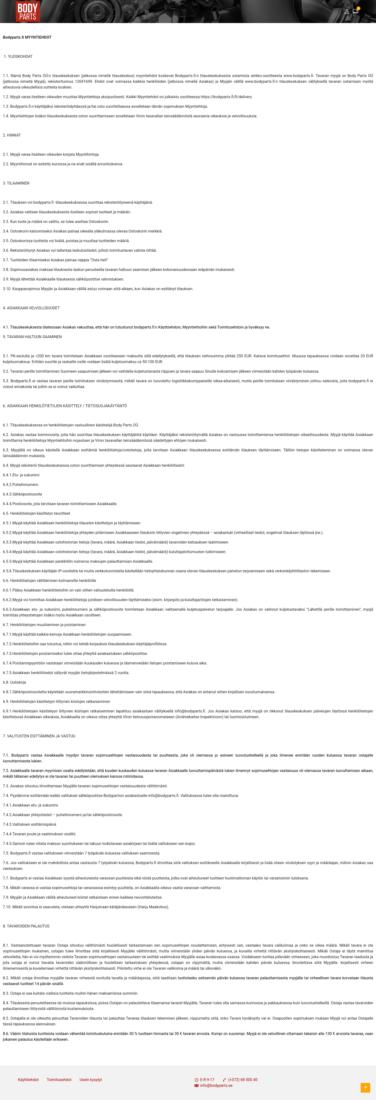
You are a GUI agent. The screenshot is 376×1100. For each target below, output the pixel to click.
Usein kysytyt (91, 1079)
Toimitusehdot (59, 1079)
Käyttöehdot (28, 1079)
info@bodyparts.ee (213, 1085)
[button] (347, 11)
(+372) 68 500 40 (240, 1079)
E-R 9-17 (204, 1079)
